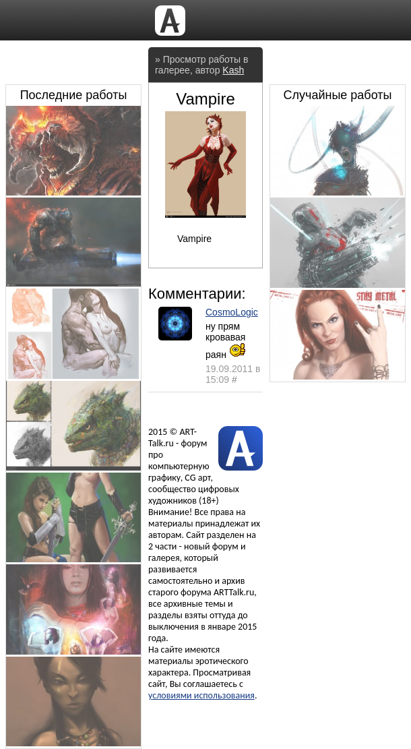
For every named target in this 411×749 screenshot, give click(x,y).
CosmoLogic (231, 312)
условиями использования (201, 695)
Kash (233, 70)
